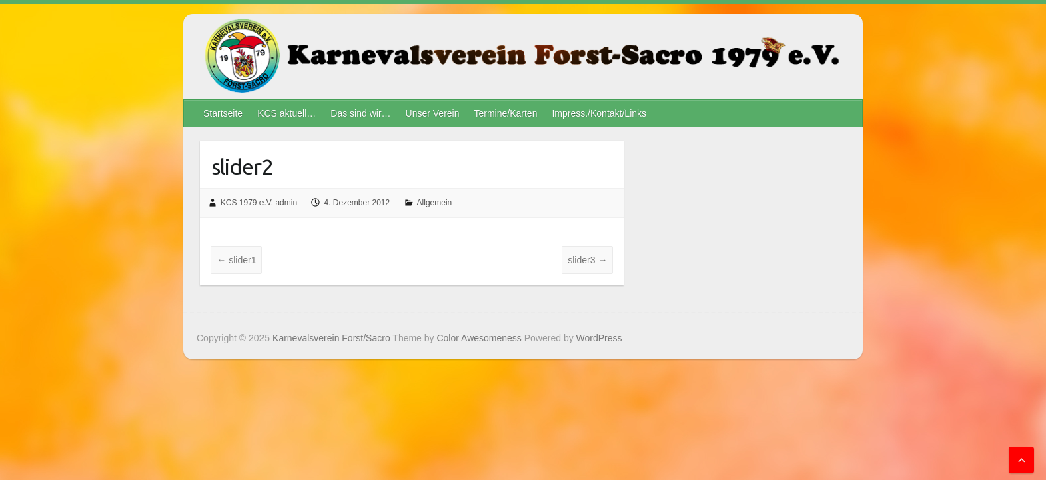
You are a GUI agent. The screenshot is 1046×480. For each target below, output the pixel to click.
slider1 (236, 260)
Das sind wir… (360, 113)
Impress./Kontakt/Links (599, 113)
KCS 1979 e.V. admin (259, 202)
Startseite (223, 113)
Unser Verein (433, 113)
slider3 (587, 260)
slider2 (242, 167)
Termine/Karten (505, 113)
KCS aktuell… (286, 113)
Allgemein (434, 202)
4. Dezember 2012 (357, 202)
